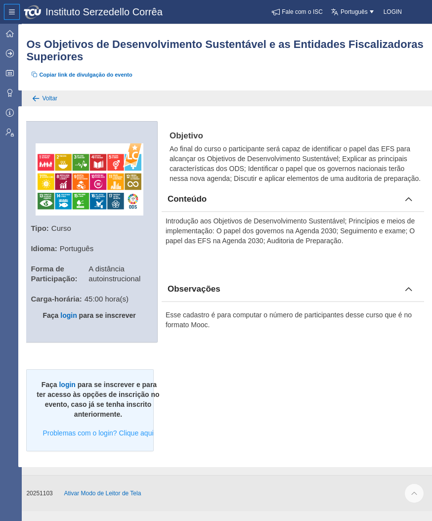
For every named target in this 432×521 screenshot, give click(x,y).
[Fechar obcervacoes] (409, 299)
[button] (297, 12)
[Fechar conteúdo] (409, 209)
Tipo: (45, 226)
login (73, 314)
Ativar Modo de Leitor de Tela (107, 503)
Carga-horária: (61, 297)
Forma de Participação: (59, 272)
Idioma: (49, 247)
